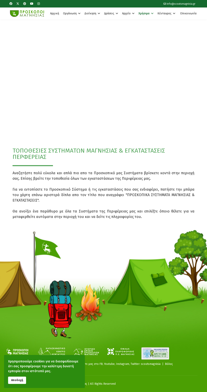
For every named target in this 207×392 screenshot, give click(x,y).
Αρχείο (126, 13)
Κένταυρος (164, 13)
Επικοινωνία (188, 13)
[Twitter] (17, 3)
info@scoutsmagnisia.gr (181, 3)
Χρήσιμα (144, 13)
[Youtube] (31, 3)
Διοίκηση (90, 13)
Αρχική (54, 13)
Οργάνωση (70, 13)
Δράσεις (109, 13)
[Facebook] (11, 3)
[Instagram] (38, 3)
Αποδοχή (17, 380)
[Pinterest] (24, 3)
